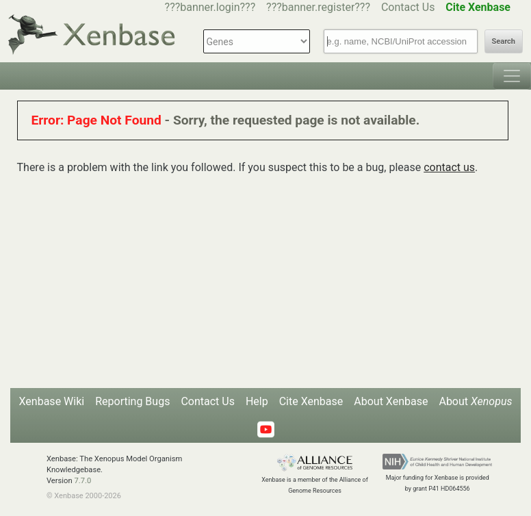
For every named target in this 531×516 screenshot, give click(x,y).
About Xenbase (391, 401)
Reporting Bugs (132, 401)
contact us (449, 167)
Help (257, 401)
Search (503, 41)
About (475, 401)
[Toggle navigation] (512, 76)
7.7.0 (82, 480)
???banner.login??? (210, 7)
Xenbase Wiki (52, 401)
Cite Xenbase (311, 401)
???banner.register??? (318, 7)
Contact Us (408, 7)
